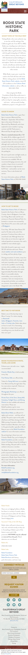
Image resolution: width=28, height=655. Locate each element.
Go (14, 577)
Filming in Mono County (14, 639)
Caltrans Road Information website (13, 84)
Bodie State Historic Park (9, 115)
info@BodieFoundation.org (9, 472)
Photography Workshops (9, 392)
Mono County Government (14, 633)
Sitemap (14, 643)
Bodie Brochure (6, 557)
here (12, 518)
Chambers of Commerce (14, 637)
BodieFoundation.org (7, 468)
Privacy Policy (14, 641)
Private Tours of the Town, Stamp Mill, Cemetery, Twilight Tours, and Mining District (13, 399)
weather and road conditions (14, 252)
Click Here (14, 595)
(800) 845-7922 (14, 621)
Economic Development (14, 635)
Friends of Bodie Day (8, 372)
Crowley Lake (10, 323)
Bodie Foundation (6, 440)
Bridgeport (6, 226)
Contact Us (14, 627)
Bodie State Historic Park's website (13, 80)
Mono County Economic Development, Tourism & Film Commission (14, 630)
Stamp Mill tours (13, 381)
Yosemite (16, 321)
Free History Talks (7, 378)
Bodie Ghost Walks (7, 413)
